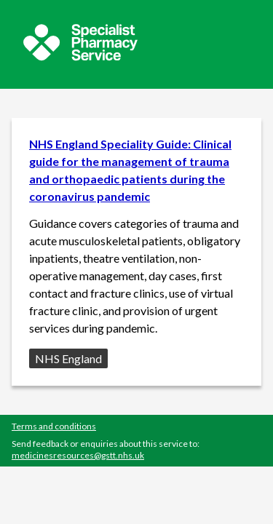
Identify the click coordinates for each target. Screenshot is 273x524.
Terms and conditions (54, 426)
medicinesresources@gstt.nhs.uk (78, 455)
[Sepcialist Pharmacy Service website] (80, 56)
